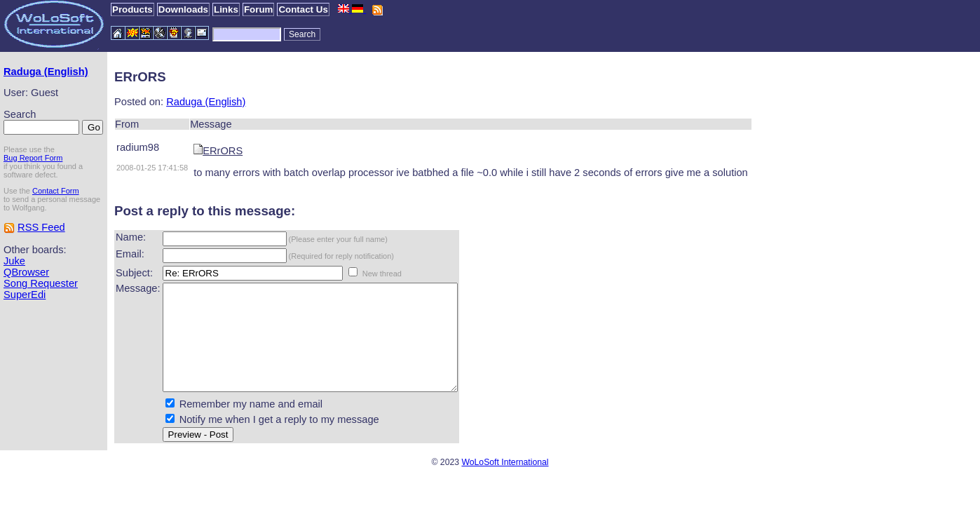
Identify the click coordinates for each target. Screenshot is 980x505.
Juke (14, 261)
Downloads (183, 9)
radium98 (137, 147)
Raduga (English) (46, 71)
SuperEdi (25, 294)
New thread (382, 273)
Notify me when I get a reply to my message (279, 440)
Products (132, 9)
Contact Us (302, 9)
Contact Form (55, 191)
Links (226, 9)
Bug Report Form (33, 158)
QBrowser (26, 272)
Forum (258, 9)
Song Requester (41, 283)
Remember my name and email (250, 425)
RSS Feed (41, 227)
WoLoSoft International (504, 483)
